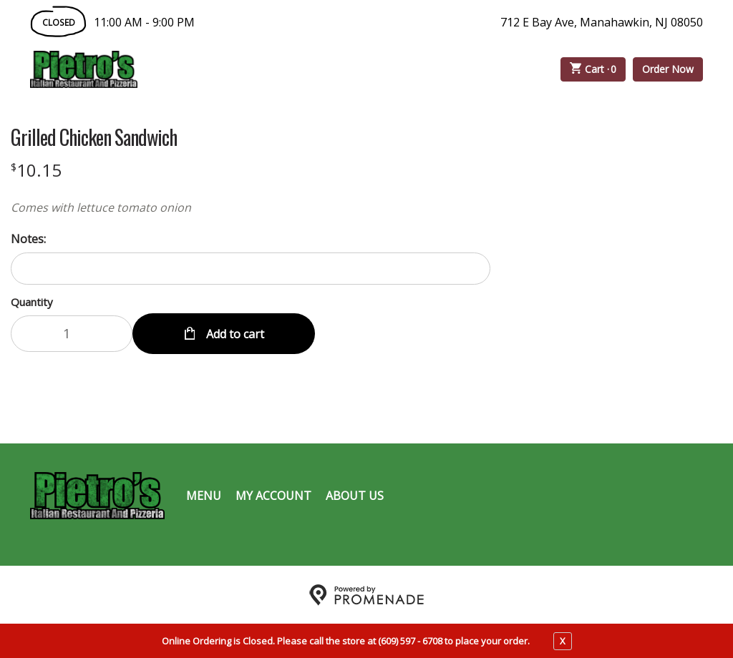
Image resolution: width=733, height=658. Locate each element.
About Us (355, 495)
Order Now (668, 69)
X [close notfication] (562, 640)
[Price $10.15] (36, 170)
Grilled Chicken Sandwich (94, 137)
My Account (273, 495)
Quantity (32, 302)
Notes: (28, 239)
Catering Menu (344, 69)
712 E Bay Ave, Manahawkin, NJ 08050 (601, 22)
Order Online (219, 69)
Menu (203, 495)
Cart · (593, 69)
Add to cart (233, 333)
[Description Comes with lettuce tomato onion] (250, 207)
